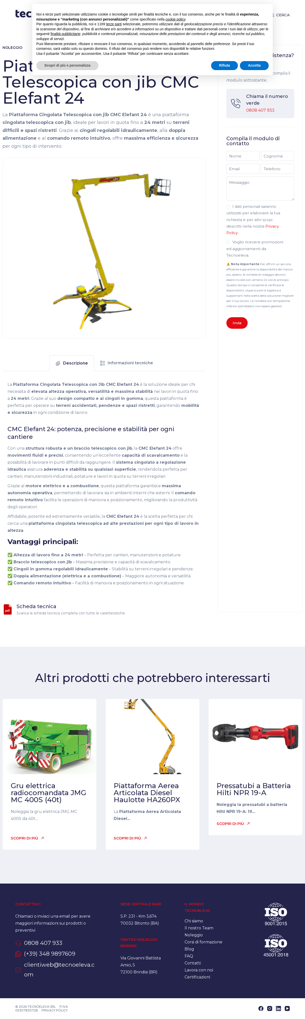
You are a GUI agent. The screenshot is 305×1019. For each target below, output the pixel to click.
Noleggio (12, 47)
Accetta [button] (254, 65)
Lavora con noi (199, 970)
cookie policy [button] (175, 19)
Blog (189, 949)
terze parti (114, 24)
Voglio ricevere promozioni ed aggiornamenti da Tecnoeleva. (254, 249)
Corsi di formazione (203, 942)
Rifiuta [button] (224, 65)
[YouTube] (287, 1008)
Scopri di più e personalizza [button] (67, 65)
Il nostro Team (199, 928)
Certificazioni (197, 977)
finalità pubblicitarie (65, 34)
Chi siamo (194, 921)
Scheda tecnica (36, 606)
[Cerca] (280, 15)
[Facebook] (260, 1008)
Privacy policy (55, 1010)
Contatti (193, 963)
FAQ (189, 956)
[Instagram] (269, 1008)
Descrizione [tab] (75, 363)
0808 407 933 (260, 110)
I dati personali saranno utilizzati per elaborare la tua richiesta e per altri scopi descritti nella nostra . (253, 219)
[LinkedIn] (278, 1008)
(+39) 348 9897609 (49, 953)
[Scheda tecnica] (8, 609)
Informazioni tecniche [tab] (130, 363)
